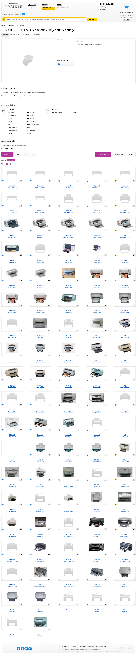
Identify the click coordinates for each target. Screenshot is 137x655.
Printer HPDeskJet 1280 (12, 261)
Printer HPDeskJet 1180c (12, 236)
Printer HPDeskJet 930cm (124, 311)
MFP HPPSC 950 (125, 610)
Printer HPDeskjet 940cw (40, 361)
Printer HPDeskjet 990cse (12, 435)
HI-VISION (20, 25)
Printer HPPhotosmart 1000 (68, 535)
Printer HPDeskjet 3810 (40, 261)
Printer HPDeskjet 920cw (12, 311)
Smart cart (126, 12)
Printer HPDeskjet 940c (125, 336)
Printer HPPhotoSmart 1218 (40, 560)
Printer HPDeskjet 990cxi (40, 435)
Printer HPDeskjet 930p (12, 336)
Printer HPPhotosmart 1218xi (68, 560)
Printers (45, 4)
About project (65, 646)
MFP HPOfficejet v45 (40, 535)
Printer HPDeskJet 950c (125, 361)
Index (3, 25)
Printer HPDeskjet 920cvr (125, 286)
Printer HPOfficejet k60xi (12, 510)
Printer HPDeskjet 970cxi (68, 411)
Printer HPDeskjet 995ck (97, 435)
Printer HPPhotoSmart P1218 (96, 585)
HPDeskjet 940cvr (12, 361)
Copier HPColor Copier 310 (40, 211)
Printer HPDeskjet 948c (96, 361)
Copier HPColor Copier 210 (68, 186)
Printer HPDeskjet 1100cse (97, 211)
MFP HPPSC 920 (96, 610)
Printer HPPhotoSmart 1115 (97, 535)
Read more (126, 19)
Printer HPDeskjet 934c (68, 336)
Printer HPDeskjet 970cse (40, 411)
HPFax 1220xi (12, 460)
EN (23, 14)
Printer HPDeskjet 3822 (125, 261)
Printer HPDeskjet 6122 (12, 286)
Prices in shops (14, 34)
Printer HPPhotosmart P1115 (68, 585)
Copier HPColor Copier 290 (12, 211)
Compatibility (36, 34)
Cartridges (32, 4)
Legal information (101, 646)
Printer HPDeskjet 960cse (125, 386)
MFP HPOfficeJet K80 (40, 510)
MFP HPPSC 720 (125, 585)
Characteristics (26, 34)
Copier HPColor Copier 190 (40, 186)
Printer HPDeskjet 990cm (125, 411)
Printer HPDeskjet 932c (40, 336)
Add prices (103, 9)
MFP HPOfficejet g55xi (12, 485)
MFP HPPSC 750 (12, 610)
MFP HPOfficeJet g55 (125, 460)
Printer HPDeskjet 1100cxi (125, 211)
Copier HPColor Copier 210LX (96, 186)
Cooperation (82, 646)
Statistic (74, 646)
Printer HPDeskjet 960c (96, 386)
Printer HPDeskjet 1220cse (97, 236)
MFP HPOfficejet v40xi (12, 535)
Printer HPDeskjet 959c (68, 386)
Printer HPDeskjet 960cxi (12, 411)
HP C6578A (30, 112)
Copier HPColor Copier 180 (12, 186)
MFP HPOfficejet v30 (96, 510)
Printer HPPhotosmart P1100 (12, 585)
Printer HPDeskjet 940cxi (68, 361)
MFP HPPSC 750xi (40, 610)
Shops (59, 4)
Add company (104, 7)
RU (21, 14)
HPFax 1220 (125, 435)
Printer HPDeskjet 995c (68, 435)
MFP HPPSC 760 (68, 610)
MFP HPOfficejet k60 (125, 485)
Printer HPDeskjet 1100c (68, 211)
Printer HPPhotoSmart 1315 (97, 560)
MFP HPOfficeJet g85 (40, 485)
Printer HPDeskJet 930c (97, 311)
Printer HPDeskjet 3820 (97, 261)
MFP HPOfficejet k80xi (68, 510)
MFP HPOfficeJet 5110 (40, 460)
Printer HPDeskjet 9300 (68, 311)
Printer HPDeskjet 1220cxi (125, 236)
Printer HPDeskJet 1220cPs (68, 236)
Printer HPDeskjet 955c (40, 386)
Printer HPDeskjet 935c (96, 336)
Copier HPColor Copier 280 (125, 186)
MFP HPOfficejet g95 (96, 485)
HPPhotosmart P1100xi (40, 585)
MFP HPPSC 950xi (40, 635)
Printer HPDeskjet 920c (96, 286)
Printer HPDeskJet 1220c (40, 236)
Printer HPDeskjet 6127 (40, 286)
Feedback (91, 646)
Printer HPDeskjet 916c (68, 286)
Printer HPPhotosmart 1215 (125, 535)
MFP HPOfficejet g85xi (68, 485)
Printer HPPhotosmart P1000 (125, 560)
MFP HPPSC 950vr (12, 635)
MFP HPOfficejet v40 (125, 510)
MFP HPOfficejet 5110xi (96, 460)
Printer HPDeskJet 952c (12, 386)
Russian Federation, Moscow (11, 14)
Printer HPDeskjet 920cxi (40, 311)
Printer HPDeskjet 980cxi (96, 411)
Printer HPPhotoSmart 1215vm (12, 560)
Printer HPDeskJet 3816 (69, 261)
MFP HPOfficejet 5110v (68, 460)
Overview (5, 34)
